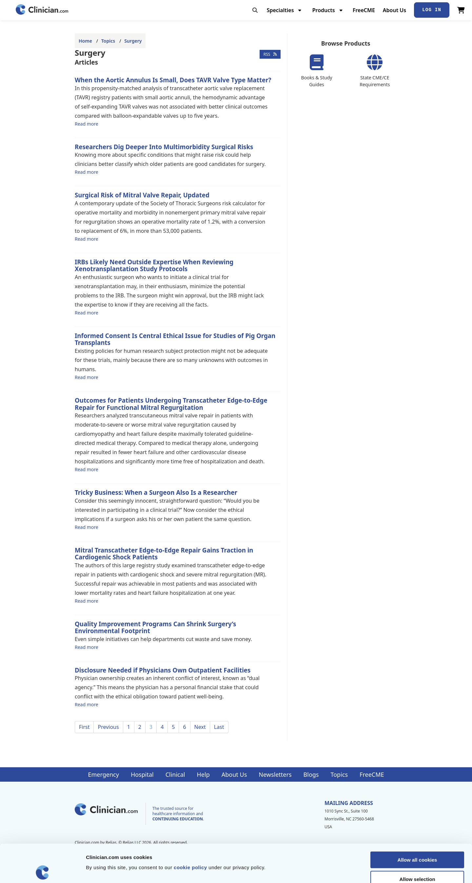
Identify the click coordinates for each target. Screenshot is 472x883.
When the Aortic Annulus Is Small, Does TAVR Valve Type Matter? (173, 80)
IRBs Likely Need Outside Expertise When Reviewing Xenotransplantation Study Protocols (154, 265)
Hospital (142, 774)
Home (85, 41)
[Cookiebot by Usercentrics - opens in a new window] (42, 870)
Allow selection (417, 841)
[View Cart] (461, 10)
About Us (394, 10)
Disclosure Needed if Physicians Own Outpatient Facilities (162, 670)
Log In (431, 9)
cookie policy (190, 829)
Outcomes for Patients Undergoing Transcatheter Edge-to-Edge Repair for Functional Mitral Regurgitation (171, 403)
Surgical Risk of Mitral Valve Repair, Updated (142, 195)
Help (203, 774)
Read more (86, 123)
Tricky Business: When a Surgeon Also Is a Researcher (156, 492)
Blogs (311, 774)
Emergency (103, 774)
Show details (344, 870)
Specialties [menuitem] (280, 10)
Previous (108, 727)
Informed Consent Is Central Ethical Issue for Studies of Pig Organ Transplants (175, 339)
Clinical (175, 774)
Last (219, 727)
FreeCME (364, 10)
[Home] (42, 10)
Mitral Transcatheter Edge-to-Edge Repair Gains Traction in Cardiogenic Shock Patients (164, 553)
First (84, 727)
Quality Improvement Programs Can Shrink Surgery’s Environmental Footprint (155, 627)
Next (200, 727)
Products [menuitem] (323, 10)
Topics (108, 41)
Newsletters (275, 774)
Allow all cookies (417, 822)
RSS (270, 54)
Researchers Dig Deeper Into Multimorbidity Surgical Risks (164, 147)
